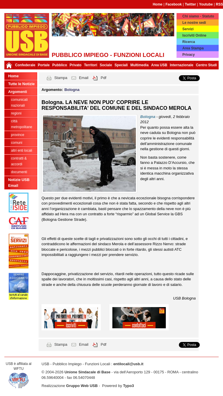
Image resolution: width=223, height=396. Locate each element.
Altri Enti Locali (21, 150)
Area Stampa (193, 48)
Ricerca (188, 42)
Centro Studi (206, 65)
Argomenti (17, 91)
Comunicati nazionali (19, 102)
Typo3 (128, 386)
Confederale (25, 65)
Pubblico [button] (59, 65)
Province (17, 135)
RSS (219, 4)
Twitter (190, 4)
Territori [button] (90, 65)
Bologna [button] (72, 89)
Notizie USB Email (19, 183)
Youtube (206, 4)
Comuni (16, 143)
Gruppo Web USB (82, 386)
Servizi (188, 29)
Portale (44, 65)
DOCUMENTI (19, 172)
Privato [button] (76, 65)
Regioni (16, 113)
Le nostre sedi (194, 23)
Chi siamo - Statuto (198, 16)
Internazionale (181, 65)
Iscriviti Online (194, 35)
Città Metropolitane (21, 124)
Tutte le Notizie (21, 84)
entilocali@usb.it (128, 364)
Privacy (188, 55)
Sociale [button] (106, 65)
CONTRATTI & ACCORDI (19, 161)
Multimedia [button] (139, 65)
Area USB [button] (159, 65)
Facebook (174, 4)
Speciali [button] (121, 65)
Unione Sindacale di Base (87, 372)
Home (157, 4)
